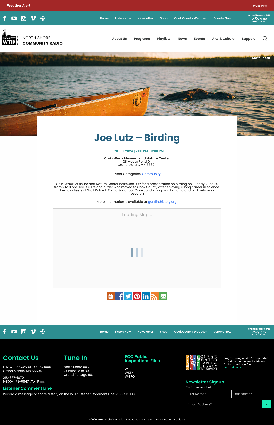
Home (104, 18)
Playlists (164, 38)
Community (151, 174)
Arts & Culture (223, 38)
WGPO (130, 376)
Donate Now (222, 18)
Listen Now (123, 18)
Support (248, 38)
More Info (260, 6)
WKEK (129, 372)
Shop (164, 18)
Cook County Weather (190, 18)
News (182, 38)
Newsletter (145, 18)
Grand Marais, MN (259, 15)
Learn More (232, 367)
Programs (142, 38)
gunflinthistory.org (162, 201)
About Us (119, 38)
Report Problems (174, 419)
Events (199, 38)
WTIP (128, 369)
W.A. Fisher (156, 419)
